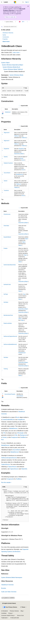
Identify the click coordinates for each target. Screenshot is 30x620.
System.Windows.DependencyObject (12, 65)
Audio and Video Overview (8, 591)
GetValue (6, 302)
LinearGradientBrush (8, 419)
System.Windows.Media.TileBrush (13, 69)
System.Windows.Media (16, 75)
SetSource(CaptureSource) (10, 336)
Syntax (4, 35)
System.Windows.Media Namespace (10, 21)
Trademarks (4, 617)
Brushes (3, 588)
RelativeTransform (8, 163)
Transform (6, 190)
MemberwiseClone (8, 315)
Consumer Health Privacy (7, 615)
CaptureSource (5, 464)
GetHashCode (7, 284)
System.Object (5, 62)
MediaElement (19, 174)
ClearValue (6, 225)
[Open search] (23, 2)
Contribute (3, 613)
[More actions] (27, 21)
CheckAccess (7, 214)
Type (24, 294)
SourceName (7, 172)
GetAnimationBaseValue (10, 264)
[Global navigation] (1, 2)
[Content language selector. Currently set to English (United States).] (9, 603)
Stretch (5, 180)
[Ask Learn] (19, 21)
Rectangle (20, 433)
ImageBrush (21, 419)
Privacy (10, 613)
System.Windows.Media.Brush (11, 67)
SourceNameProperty (9, 394)
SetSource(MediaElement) (10, 344)
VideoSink (24, 469)
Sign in (27, 2)
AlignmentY (7, 140)
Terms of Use (20, 615)
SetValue (6, 357)
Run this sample (5, 482)
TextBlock (23, 437)
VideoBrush (8, 112)
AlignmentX (7, 132)
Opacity (6, 156)
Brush (21, 158)
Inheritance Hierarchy (8, 32)
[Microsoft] (15, 2)
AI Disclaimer (4, 611)
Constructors (6, 37)
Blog (22, 611)
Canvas (4, 437)
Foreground (14, 437)
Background (23, 435)
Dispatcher (6, 148)
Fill (4, 433)
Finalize (5, 248)
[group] (15, 91)
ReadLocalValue (8, 323)
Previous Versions (14, 611)
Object (26, 238)
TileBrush (16, 136)
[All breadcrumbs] (2, 21)
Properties (5, 39)
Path (16, 435)
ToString (6, 368)
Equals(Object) (7, 237)
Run (2, 439)
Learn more (16, 52)
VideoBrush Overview (7, 584)
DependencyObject (19, 153)
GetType (6, 294)
